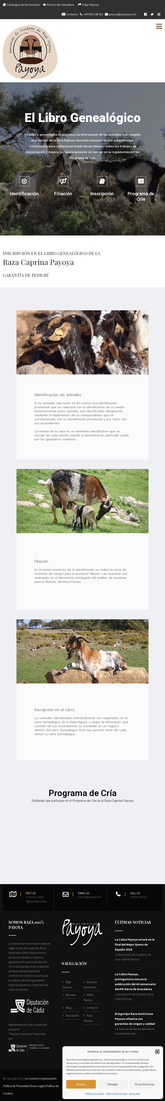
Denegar (112, 1084)
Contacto (72, 14)
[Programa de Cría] (141, 181)
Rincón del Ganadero (60, 5)
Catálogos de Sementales (23, 5)
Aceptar (81, 1084)
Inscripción (102, 193)
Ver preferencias (144, 1084)
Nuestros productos (90, 984)
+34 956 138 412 (93, 14)
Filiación (63, 193)
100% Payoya (88, 997)
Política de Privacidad (116, 1093)
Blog (68, 1007)
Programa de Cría (140, 196)
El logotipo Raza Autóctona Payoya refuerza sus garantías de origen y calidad (135, 1019)
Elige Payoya (90, 5)
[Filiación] (63, 181)
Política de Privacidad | (17, 1086)
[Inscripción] (102, 181)
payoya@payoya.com (122, 14)
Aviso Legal (134, 1093)
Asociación (72, 1015)
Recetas (70, 995)
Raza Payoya (88, 1018)
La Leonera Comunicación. (41, 1078)
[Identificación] (24, 181)
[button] (157, 1052)
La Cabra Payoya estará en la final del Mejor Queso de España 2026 (134, 944)
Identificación (24, 193)
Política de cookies (95, 1093)
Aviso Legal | (38, 1086)
